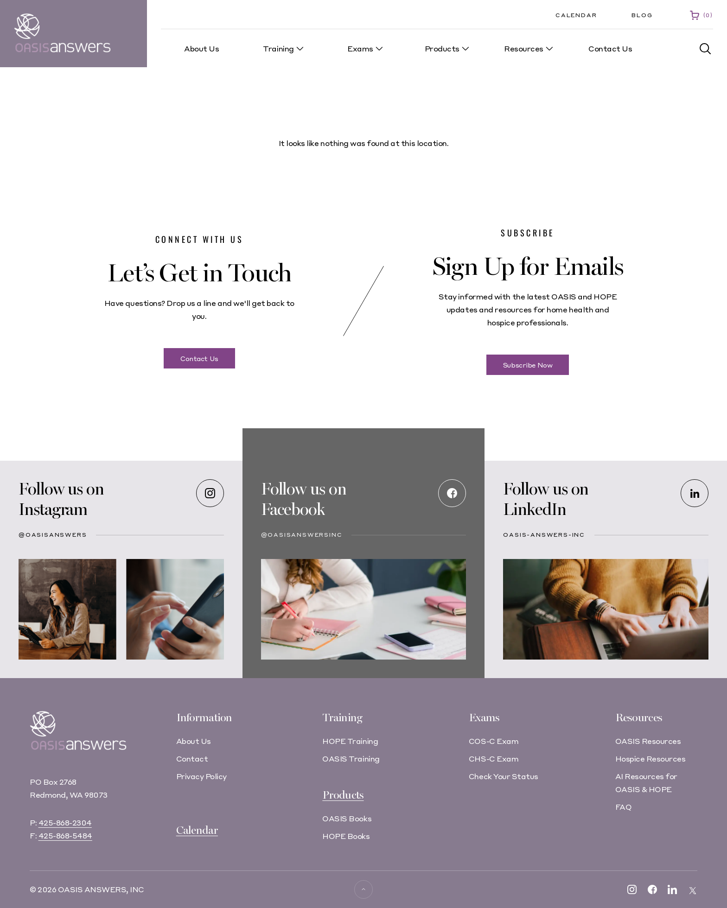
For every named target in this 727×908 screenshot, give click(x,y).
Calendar (576, 15)
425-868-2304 (65, 822)
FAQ (623, 807)
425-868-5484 (65, 835)
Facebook (293, 510)
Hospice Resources (650, 758)
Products (343, 795)
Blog (641, 15)
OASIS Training (350, 758)
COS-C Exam (493, 741)
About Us (193, 741)
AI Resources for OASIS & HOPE (646, 782)
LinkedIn (534, 510)
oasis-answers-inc (544, 534)
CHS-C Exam (493, 758)
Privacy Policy (201, 776)
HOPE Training (350, 741)
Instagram (53, 510)
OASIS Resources (648, 741)
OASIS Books (346, 818)
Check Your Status (503, 776)
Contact (192, 758)
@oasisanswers (53, 534)
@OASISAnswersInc (302, 534)
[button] (705, 49)
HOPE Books (346, 836)
